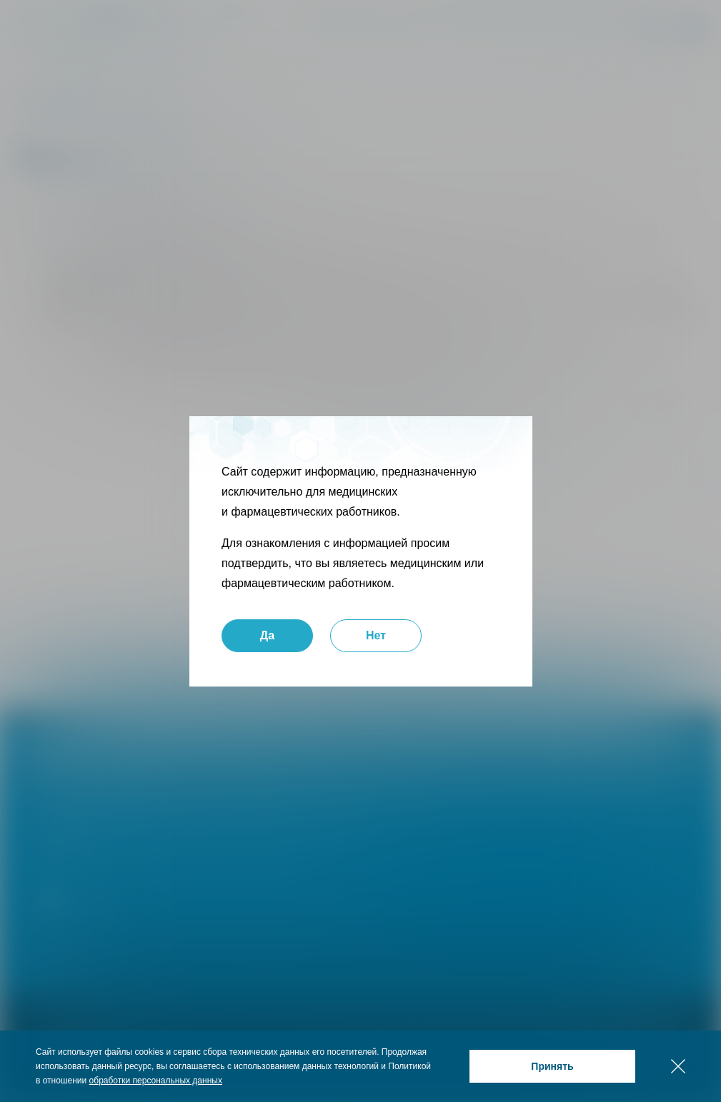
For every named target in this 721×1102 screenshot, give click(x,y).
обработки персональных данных (155, 1081)
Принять (552, 1066)
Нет (375, 635)
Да (266, 635)
